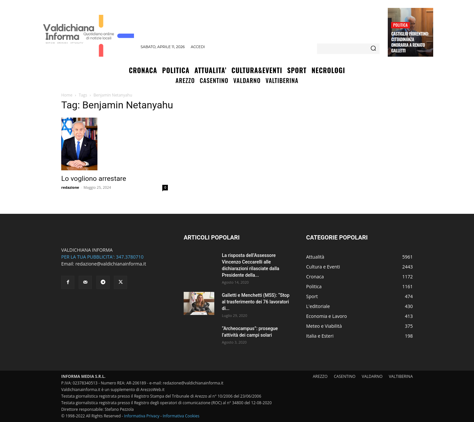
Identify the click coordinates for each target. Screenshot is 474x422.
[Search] (373, 48)
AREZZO (320, 376)
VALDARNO (372, 376)
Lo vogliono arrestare (93, 179)
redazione (70, 187)
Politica (400, 25)
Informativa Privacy (141, 416)
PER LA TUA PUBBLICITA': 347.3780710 (102, 257)
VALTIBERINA (401, 376)
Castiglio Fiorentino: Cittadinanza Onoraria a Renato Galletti (410, 42)
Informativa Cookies (181, 416)
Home (66, 95)
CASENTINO (345, 376)
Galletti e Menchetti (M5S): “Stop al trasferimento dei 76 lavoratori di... (255, 302)
